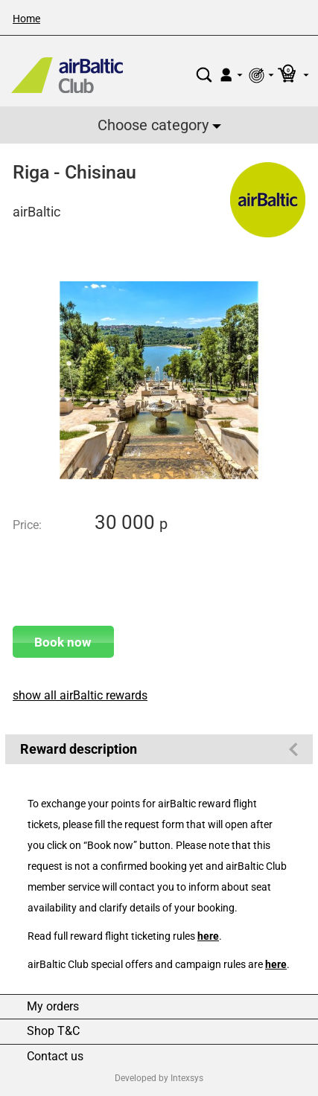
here (208, 936)
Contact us (55, 1056)
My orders (53, 1006)
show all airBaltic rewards (80, 695)
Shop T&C (53, 1031)
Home (26, 19)
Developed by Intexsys (159, 1078)
